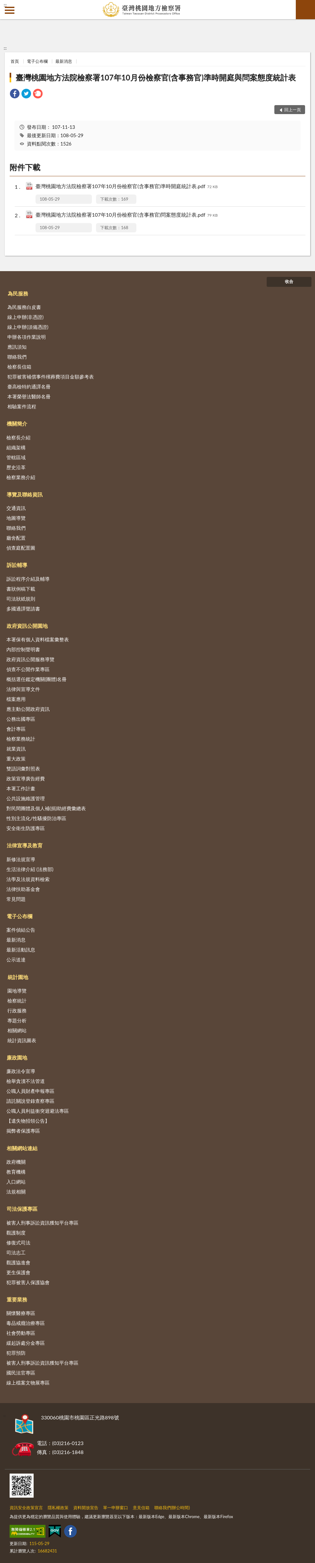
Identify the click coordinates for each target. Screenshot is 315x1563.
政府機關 (16, 1162)
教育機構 (16, 1172)
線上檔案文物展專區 (28, 1382)
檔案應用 (16, 699)
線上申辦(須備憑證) (27, 327)
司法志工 (16, 1252)
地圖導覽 (16, 518)
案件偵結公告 (20, 930)
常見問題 (16, 899)
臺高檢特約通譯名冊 (29, 386)
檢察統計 (17, 1000)
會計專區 (16, 729)
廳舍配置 (16, 538)
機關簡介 (17, 423)
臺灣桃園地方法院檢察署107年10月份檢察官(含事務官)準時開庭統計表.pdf (127, 186)
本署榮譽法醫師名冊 (29, 396)
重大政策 (16, 758)
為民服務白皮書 (24, 307)
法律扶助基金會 (23, 889)
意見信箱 (141, 1507)
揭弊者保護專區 (23, 1131)
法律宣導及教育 (25, 845)
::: (5, 4)
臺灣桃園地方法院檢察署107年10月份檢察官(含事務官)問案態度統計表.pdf (127, 215)
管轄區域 (16, 457)
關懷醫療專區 (20, 1313)
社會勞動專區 (20, 1333)
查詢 (305, 9)
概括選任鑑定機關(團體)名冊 (36, 679)
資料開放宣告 (85, 1507)
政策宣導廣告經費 (25, 778)
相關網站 (17, 1030)
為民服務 (18, 293)
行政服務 (17, 1010)
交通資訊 (16, 508)
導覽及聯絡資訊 (25, 494)
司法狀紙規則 (20, 599)
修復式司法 (18, 1242)
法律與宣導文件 (23, 689)
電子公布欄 (37, 61)
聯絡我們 (17, 357)
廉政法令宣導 (20, 1071)
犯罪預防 (16, 1353)
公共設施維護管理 (25, 798)
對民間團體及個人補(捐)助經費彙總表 (46, 808)
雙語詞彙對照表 (23, 768)
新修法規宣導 (20, 859)
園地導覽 (17, 991)
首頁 (15, 61)
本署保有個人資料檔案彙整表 (37, 639)
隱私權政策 (58, 1507)
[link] (15, 94)
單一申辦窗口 (115, 1507)
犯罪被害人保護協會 (28, 1282)
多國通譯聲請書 (23, 608)
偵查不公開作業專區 (28, 669)
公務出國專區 (20, 719)
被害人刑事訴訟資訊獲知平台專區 (42, 1223)
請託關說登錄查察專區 (30, 1101)
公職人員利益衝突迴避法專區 (37, 1111)
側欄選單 (9, 10)
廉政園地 (17, 1057)
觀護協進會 (18, 1262)
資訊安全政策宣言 (26, 1507)
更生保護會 (18, 1272)
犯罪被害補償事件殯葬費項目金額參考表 (50, 376)
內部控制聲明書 (23, 649)
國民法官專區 (20, 1373)
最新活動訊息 (20, 949)
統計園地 (18, 977)
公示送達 (16, 959)
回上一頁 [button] (292, 109)
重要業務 (17, 1299)
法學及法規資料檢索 (28, 879)
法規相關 (16, 1191)
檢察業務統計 (20, 739)
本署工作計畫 (20, 788)
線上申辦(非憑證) (25, 317)
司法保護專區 (22, 1209)
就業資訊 (16, 749)
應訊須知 (17, 347)
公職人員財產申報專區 (30, 1091)
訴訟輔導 (17, 565)
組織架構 (16, 447)
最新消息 (63, 61)
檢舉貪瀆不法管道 (25, 1081)
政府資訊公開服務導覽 (30, 659)
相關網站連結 (22, 1148)
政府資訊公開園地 (27, 626)
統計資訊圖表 (21, 1040)
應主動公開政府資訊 (28, 709)
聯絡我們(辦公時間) (172, 1507)
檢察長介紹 (18, 437)
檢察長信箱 (19, 367)
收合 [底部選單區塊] (289, 281)
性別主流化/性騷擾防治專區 (36, 818)
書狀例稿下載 (20, 589)
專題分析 (17, 1020)
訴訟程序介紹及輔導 (28, 579)
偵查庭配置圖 (20, 548)
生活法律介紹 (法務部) (29, 869)
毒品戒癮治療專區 (25, 1323)
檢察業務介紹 (20, 477)
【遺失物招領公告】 (28, 1121)
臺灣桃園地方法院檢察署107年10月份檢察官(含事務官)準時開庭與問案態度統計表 (156, 77)
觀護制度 (16, 1232)
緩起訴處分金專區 (25, 1343)
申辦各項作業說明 (26, 337)
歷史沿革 (16, 467)
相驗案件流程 (21, 406)
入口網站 (16, 1182)
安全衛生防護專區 (25, 828)
